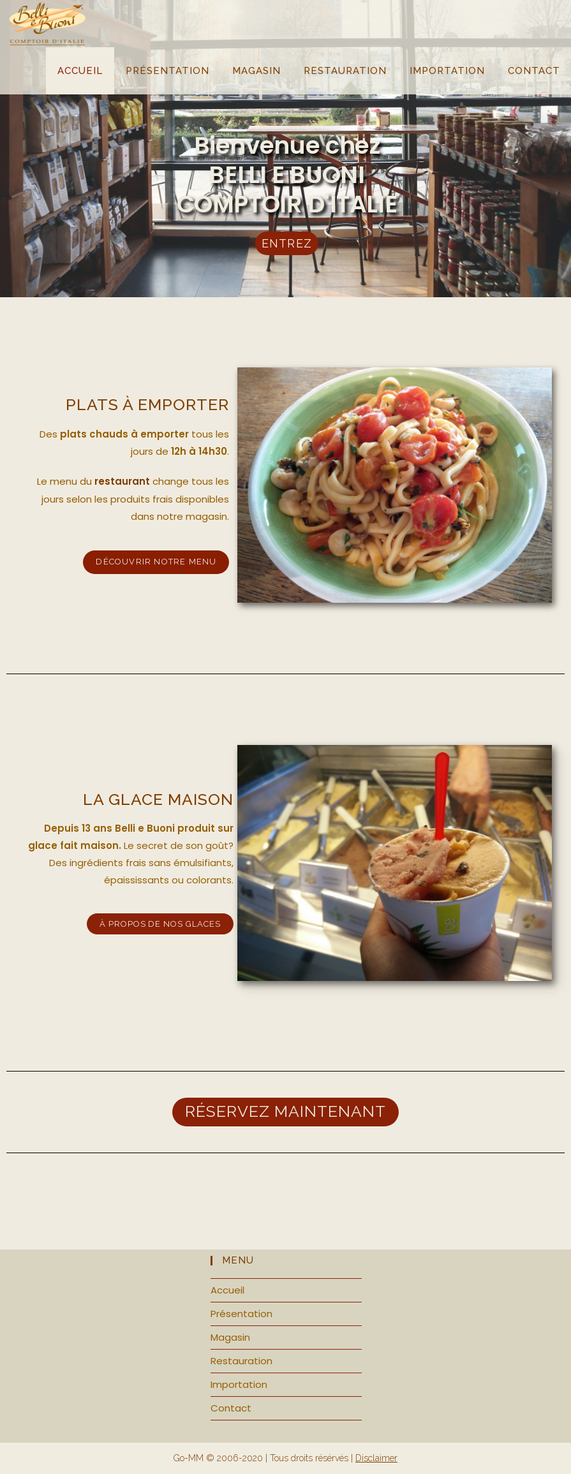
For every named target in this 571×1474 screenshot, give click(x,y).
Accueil (227, 1290)
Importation (239, 1384)
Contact (231, 1408)
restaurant (122, 481)
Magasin (230, 1337)
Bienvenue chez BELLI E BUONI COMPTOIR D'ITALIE (286, 174)
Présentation (241, 1313)
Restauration (241, 1360)
